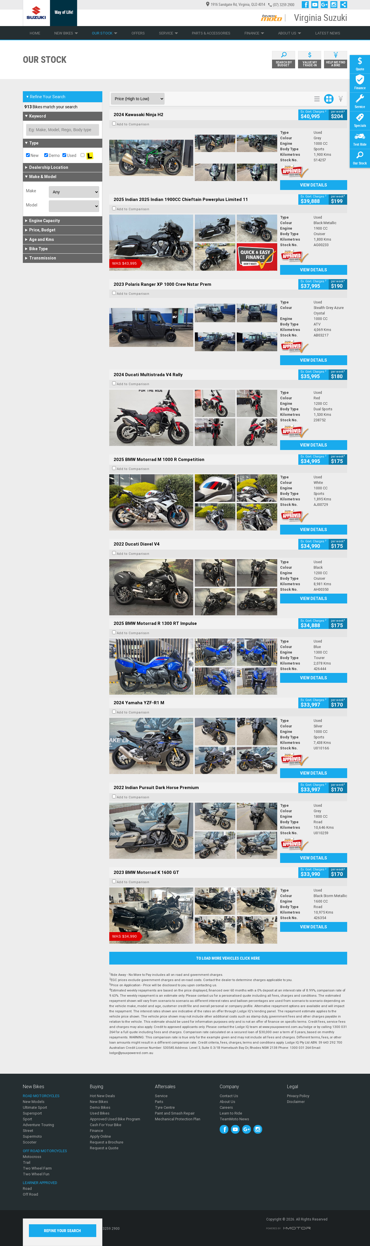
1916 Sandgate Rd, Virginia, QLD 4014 (235, 4)
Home (35, 33)
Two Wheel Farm (37, 1168)
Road (27, 1188)
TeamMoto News (234, 1119)
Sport (27, 1119)
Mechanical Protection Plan (177, 1119)
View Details (313, 185)
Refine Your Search (45, 96)
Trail (26, 1162)
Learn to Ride (231, 1113)
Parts (159, 1101)
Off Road (30, 1194)
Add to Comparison (133, 124)
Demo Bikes (100, 1107)
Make (31, 190)
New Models (34, 1101)
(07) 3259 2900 (283, 5)
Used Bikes (100, 1113)
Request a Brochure (106, 1142)
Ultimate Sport (35, 1107)
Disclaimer (296, 1101)
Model (31, 205)
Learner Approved (40, 1182)
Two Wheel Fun (36, 1174)
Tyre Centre (165, 1107)
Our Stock (104, 33)
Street (28, 1130)
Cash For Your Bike (105, 1124)
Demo (52, 155)
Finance (254, 33)
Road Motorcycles (41, 1095)
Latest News (327, 33)
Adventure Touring (38, 1124)
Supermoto (32, 1136)
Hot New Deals (102, 1095)
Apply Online (100, 1136)
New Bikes (66, 33)
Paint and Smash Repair (175, 1113)
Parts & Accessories (211, 33)
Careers (226, 1107)
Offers (138, 33)
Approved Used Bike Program (115, 1119)
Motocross (32, 1156)
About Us (289, 33)
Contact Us (229, 1095)
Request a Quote (104, 1148)
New (32, 155)
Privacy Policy (298, 1095)
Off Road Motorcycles (45, 1150)
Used (69, 155)
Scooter (29, 1142)
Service (168, 33)
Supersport (32, 1113)
